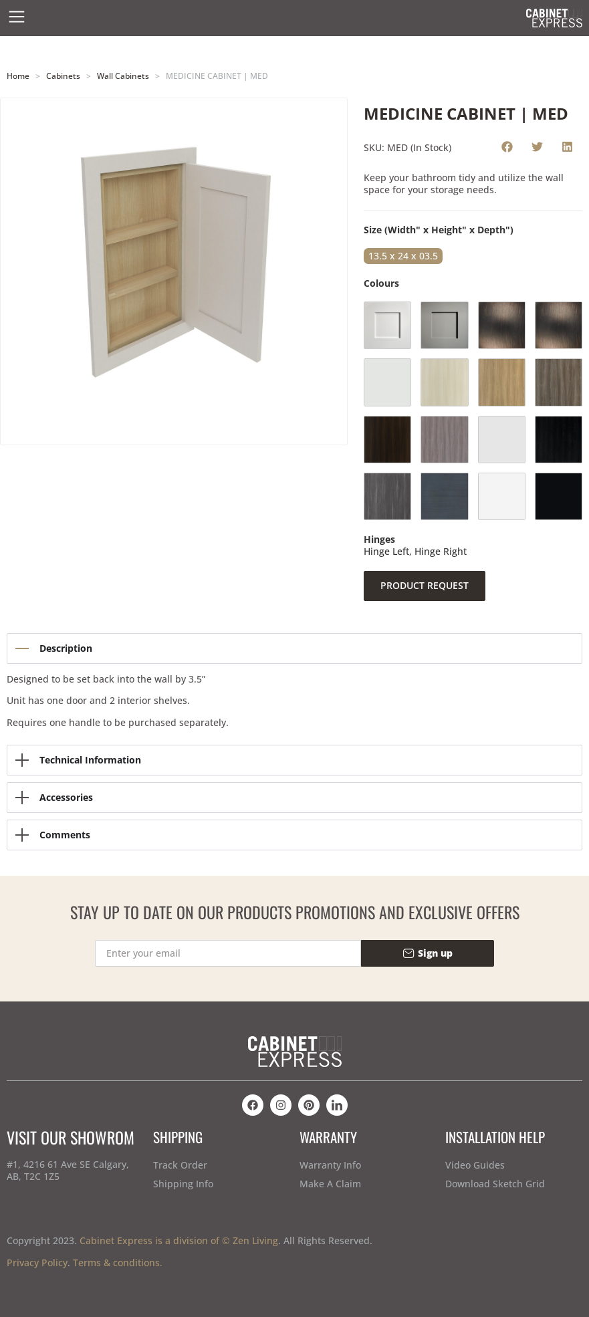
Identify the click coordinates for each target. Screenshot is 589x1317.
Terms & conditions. (117, 1262)
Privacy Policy (37, 1262)
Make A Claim (330, 1183)
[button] (507, 146)
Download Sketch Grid (495, 1183)
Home (18, 75)
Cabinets (63, 75)
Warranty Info (330, 1165)
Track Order (180, 1165)
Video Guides (475, 1165)
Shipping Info (183, 1183)
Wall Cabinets (123, 75)
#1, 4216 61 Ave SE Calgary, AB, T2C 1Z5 (68, 1170)
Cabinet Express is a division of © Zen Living (179, 1240)
